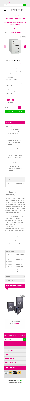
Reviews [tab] (8, 276)
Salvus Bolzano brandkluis (15, 32)
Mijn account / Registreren (9, 2)
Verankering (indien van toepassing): (13, 83)
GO (25, 4)
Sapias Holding (19, 380)
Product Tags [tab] (10, 280)
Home (5, 32)
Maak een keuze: (9, 77)
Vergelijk (17, 2)
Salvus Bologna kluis (15, 321)
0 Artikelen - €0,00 (22, 2)
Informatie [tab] (9, 122)
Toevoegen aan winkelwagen (15, 111)
